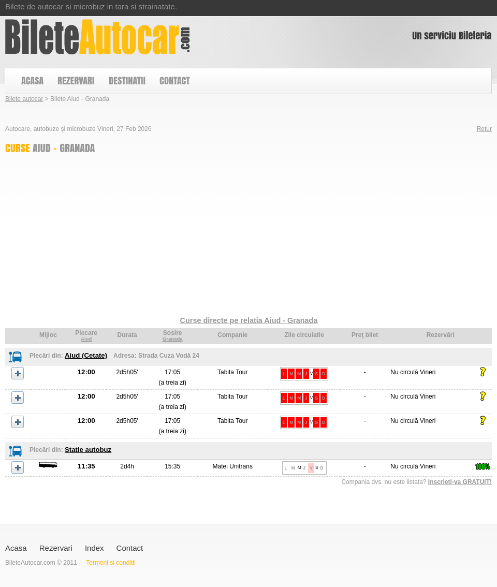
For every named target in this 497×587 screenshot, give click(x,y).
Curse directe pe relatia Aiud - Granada (249, 320)
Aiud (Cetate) (86, 355)
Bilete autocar (24, 98)
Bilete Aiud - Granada (97, 36)
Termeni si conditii (110, 562)
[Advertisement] (168, 237)
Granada (173, 339)
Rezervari (55, 548)
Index (94, 548)
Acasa (16, 548)
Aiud (86, 339)
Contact (129, 548)
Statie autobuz (88, 449)
